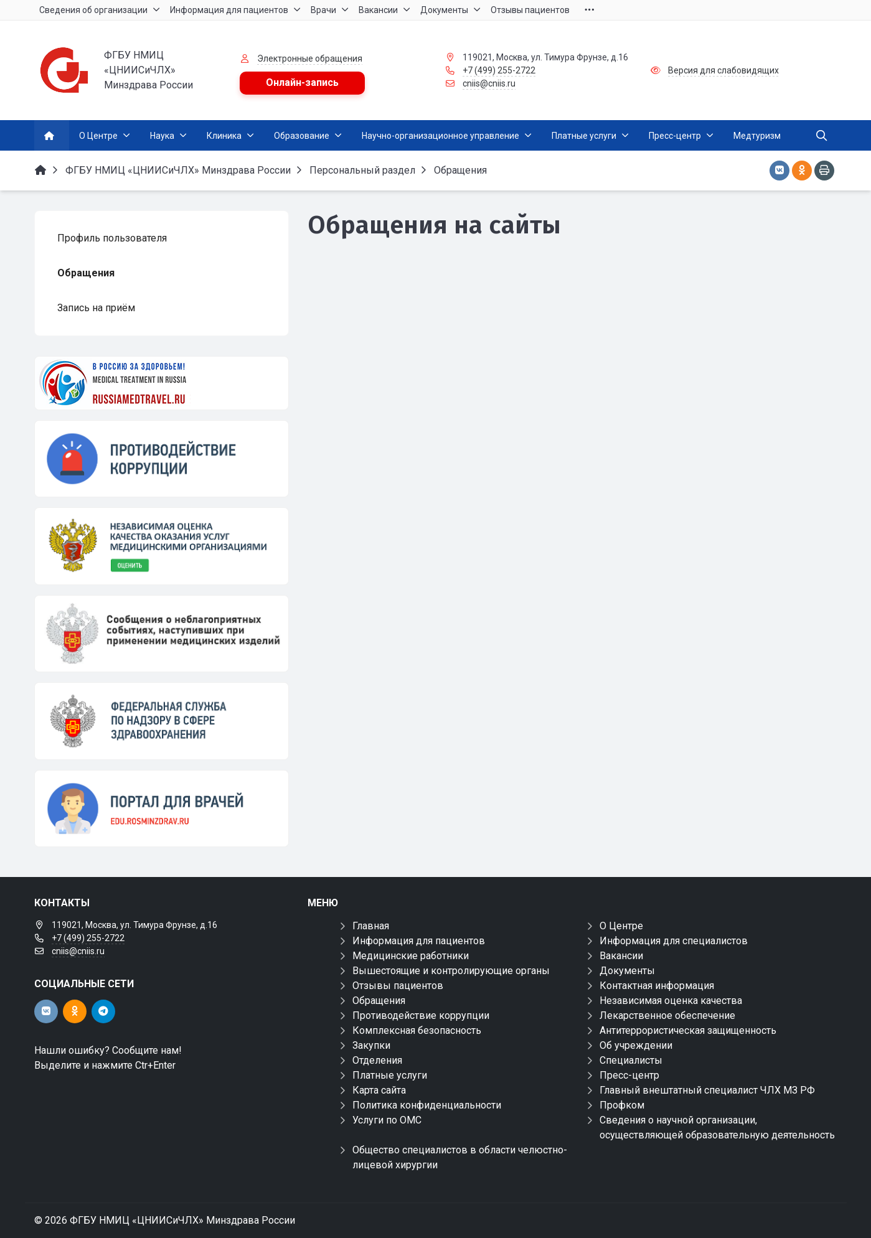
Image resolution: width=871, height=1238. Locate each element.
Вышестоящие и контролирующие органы (451, 971)
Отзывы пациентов (397, 986)
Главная (370, 926)
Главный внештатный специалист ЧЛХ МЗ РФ (707, 1090)
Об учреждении (636, 1045)
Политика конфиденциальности (426, 1105)
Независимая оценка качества (671, 1000)
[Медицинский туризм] (162, 383)
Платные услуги (389, 1075)
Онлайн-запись (302, 82)
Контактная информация (657, 986)
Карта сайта (379, 1090)
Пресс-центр (629, 1075)
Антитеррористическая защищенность (688, 1030)
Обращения (378, 1000)
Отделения (377, 1060)
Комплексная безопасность (416, 1030)
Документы (627, 971)
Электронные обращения (309, 58)
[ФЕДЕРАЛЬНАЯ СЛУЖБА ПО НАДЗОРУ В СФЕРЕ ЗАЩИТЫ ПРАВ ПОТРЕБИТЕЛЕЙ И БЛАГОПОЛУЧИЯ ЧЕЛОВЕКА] (162, 721)
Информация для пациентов (418, 941)
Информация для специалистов (674, 941)
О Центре (621, 926)
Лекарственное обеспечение (667, 1015)
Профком (622, 1105)
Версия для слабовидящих (723, 70)
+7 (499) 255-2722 (499, 70)
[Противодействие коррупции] (162, 459)
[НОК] (162, 546)
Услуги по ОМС (386, 1120)
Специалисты (631, 1060)
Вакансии (621, 956)
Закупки (371, 1045)
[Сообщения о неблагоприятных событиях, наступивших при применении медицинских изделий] (162, 634)
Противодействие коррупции (420, 1015)
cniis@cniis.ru (489, 83)
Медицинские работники (410, 956)
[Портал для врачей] (162, 808)
